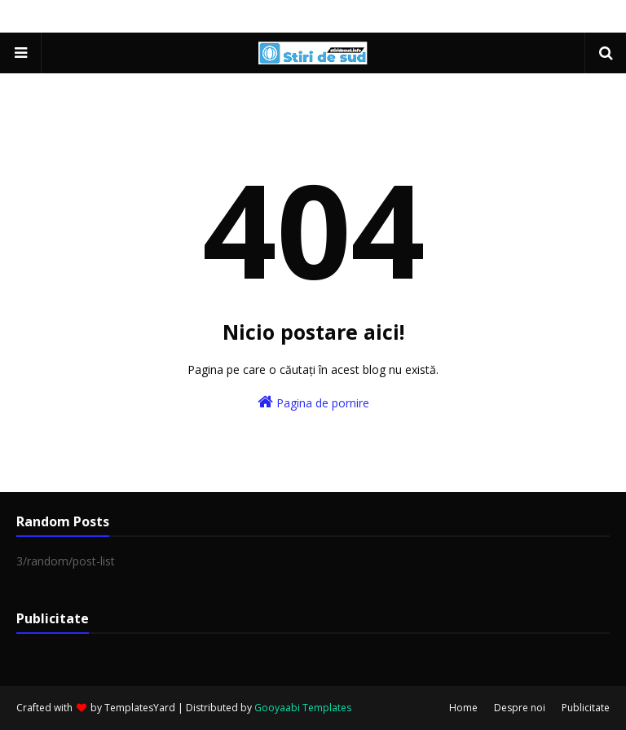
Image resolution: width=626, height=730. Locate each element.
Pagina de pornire (313, 402)
